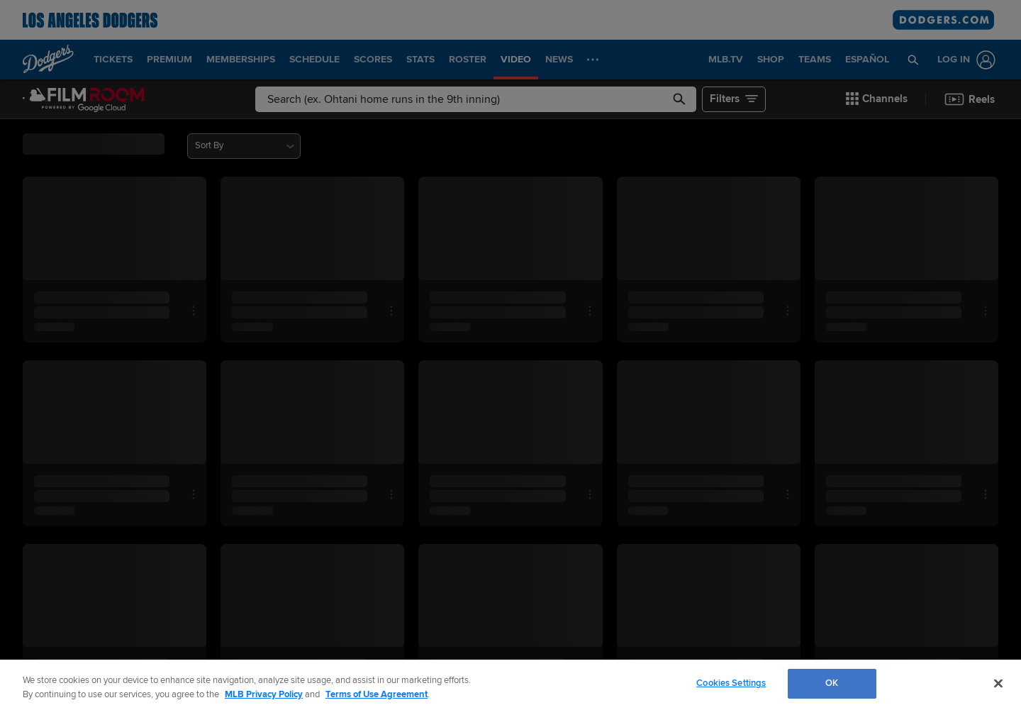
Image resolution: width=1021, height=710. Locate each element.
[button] (913, 59)
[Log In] (963, 60)
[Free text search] (475, 99)
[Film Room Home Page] (83, 99)
